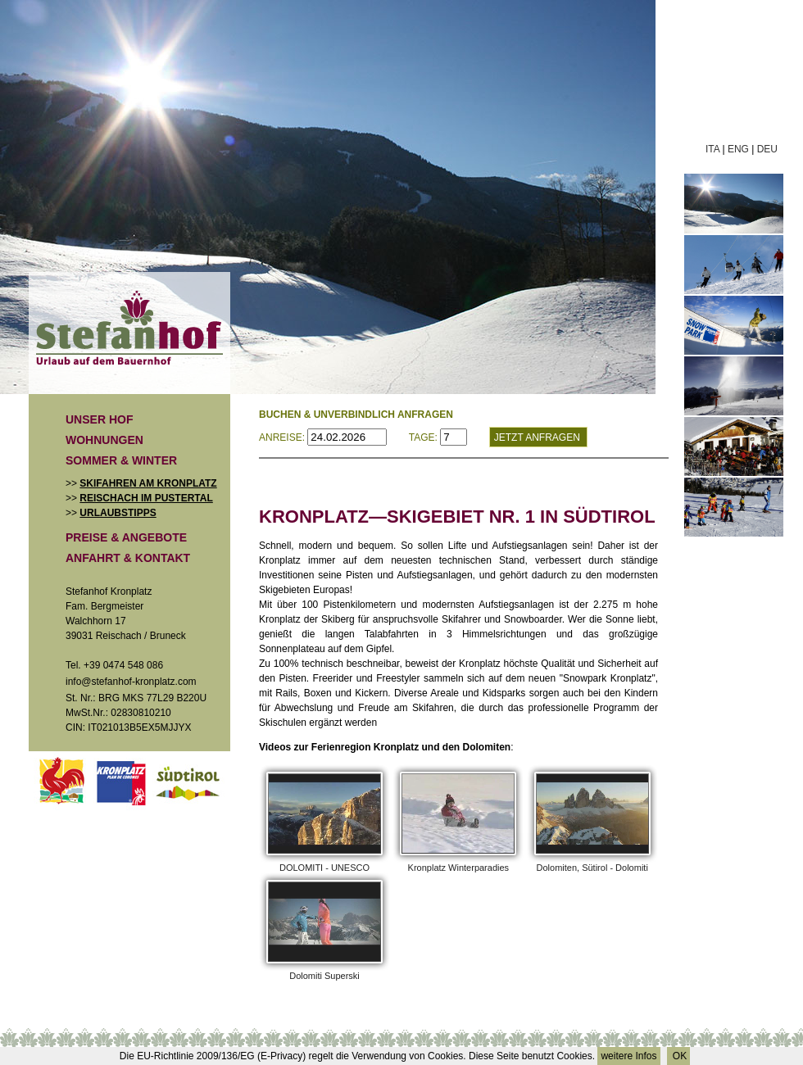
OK (678, 1056)
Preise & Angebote (126, 537)
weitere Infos (628, 1056)
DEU (767, 149)
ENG (738, 149)
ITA (712, 149)
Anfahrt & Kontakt (128, 557)
